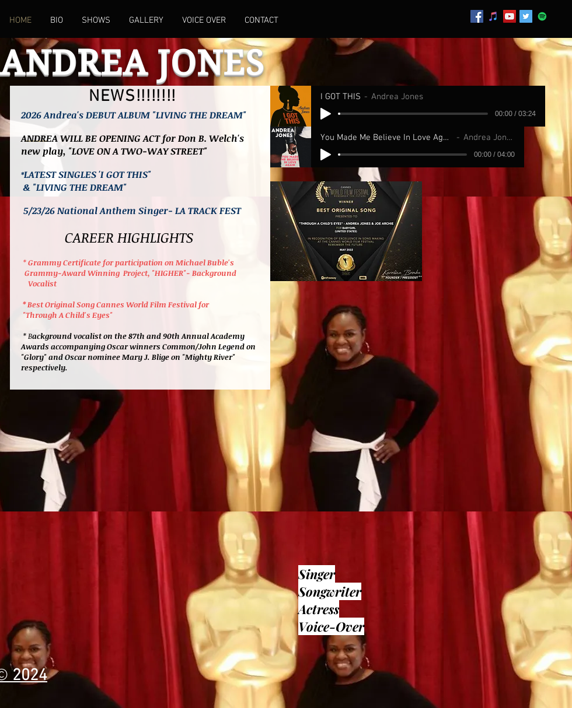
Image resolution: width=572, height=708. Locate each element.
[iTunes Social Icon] (493, 16)
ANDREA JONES (132, 63)
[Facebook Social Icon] (476, 16)
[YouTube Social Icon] (509, 16)
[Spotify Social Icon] (542, 16)
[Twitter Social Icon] (525, 16)
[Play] (325, 114)
